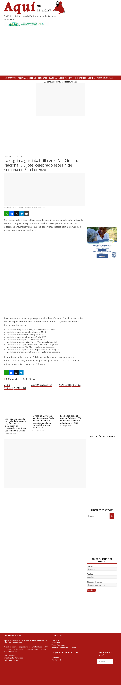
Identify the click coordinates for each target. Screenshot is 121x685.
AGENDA (91, 78)
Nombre (90, 566)
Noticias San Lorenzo (39, 207)
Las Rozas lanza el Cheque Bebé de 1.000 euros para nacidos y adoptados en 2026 (71, 419)
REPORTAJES (80, 78)
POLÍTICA (22, 78)
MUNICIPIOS (10, 78)
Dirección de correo (94, 582)
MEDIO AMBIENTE (66, 78)
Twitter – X (56, 660)
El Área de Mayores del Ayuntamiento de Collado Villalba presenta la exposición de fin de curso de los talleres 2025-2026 (44, 422)
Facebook (55, 657)
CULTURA (53, 78)
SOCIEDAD (31, 78)
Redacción (56, 643)
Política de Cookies (11, 660)
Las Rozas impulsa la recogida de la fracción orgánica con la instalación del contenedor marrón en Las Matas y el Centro (15, 425)
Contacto (55, 640)
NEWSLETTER (19, 156)
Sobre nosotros (10, 655)
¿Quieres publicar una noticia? (64, 647)
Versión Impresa (104, 78)
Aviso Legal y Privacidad (13, 658)
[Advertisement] (60, 99)
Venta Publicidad (58, 645)
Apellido (90, 574)
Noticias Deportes (25, 207)
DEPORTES (42, 78)
